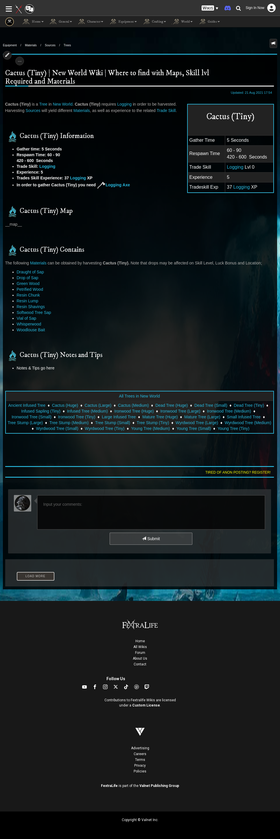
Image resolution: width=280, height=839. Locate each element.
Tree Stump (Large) (25, 422)
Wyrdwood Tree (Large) (197, 422)
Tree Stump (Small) (112, 422)
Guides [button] (209, 21)
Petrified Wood (30, 289)
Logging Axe (113, 185)
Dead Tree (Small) (210, 405)
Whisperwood (29, 324)
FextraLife (109, 786)
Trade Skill (166, 110)
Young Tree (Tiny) (233, 428)
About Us (140, 658)
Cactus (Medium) (133, 405)
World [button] (182, 21)
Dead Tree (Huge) (171, 405)
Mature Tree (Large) (202, 417)
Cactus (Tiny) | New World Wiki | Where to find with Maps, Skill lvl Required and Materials (107, 77)
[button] (210, 8)
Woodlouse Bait (31, 329)
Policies (140, 771)
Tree (43, 104)
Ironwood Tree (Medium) (229, 411)
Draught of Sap (30, 272)
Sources (50, 45)
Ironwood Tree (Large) (180, 411)
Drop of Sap (27, 277)
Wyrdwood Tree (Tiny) (104, 428)
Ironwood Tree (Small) (31, 417)
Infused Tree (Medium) (87, 411)
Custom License (146, 705)
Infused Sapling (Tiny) (40, 411)
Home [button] (33, 21)
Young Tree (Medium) (150, 428)
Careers (140, 754)
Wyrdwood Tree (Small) (57, 428)
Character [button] (90, 21)
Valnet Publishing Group (159, 786)
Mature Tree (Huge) (160, 417)
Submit (151, 538)
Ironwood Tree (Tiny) (76, 417)
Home (140, 641)
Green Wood (28, 283)
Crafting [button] (154, 21)
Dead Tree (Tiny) (249, 405)
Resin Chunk (28, 295)
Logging (235, 167)
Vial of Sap (26, 318)
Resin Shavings (31, 306)
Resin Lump (27, 301)
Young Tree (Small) (193, 428)
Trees (67, 45)
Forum (140, 653)
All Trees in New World (139, 396)
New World (62, 104)
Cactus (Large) (98, 405)
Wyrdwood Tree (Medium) (248, 422)
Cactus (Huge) (65, 405)
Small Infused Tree (244, 417)
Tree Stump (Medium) (69, 422)
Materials (31, 45)
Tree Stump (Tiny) (153, 422)
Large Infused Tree (119, 417)
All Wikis (140, 647)
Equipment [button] (123, 21)
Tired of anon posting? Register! (238, 472)
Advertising (140, 748)
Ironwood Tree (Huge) (134, 411)
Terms (140, 760)
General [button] (60, 21)
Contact (140, 664)
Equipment (10, 45)
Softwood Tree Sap (34, 312)
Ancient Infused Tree (26, 405)
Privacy (140, 765)
